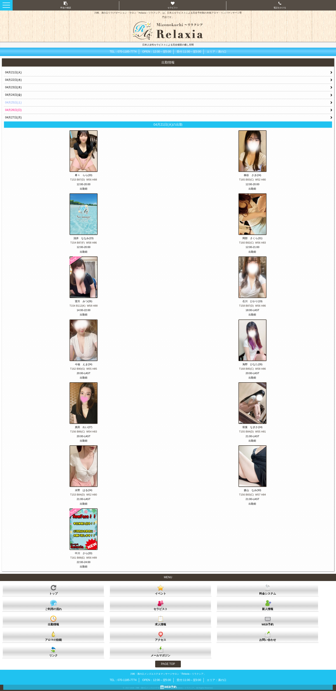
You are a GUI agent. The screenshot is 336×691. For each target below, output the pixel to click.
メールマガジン (160, 651)
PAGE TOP (168, 664)
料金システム (267, 589)
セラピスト (161, 605)
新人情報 (267, 605)
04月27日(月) (13, 117)
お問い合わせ (267, 636)
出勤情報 (53, 620)
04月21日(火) (13, 72)
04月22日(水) (13, 80)
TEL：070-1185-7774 (123, 51)
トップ (53, 589)
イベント (160, 589)
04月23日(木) (13, 87)
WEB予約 (267, 620)
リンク (53, 651)
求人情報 (160, 620)
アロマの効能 (53, 636)
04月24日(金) (13, 94)
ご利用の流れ (53, 605)
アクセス (160, 636)
